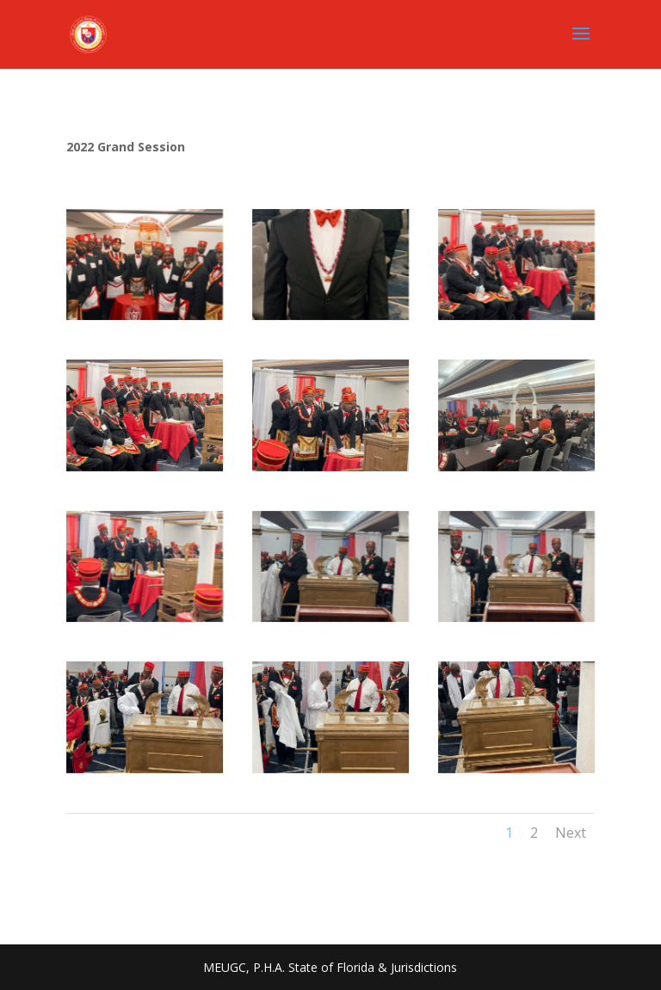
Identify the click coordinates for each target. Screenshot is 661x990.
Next (570, 832)
